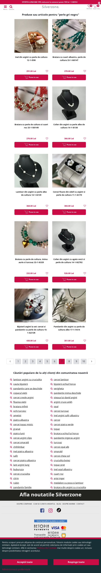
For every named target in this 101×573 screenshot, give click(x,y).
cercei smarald (19, 442)
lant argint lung (19, 464)
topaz (55, 429)
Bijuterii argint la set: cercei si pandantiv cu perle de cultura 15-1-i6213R (31, 329)
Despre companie (24, 504)
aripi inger (58, 478)
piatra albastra (19, 420)
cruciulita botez (60, 460)
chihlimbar (17, 446)
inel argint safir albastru (65, 415)
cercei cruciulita (20, 473)
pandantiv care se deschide (26, 388)
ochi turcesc (18, 411)
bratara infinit (19, 406)
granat (15, 429)
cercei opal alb (60, 446)
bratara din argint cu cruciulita (68, 487)
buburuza (17, 469)
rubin (14, 482)
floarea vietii (18, 402)
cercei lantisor (60, 379)
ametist (15, 415)
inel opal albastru (61, 469)
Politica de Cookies (47, 547)
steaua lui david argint (64, 397)
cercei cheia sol (60, 455)
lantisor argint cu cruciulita (26, 379)
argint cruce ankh (61, 402)
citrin (14, 478)
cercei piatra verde (62, 424)
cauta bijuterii (19, 384)
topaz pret (58, 464)
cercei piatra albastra (23, 460)
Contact (80, 504)
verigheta (57, 388)
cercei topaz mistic (21, 424)
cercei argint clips (21, 438)
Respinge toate (76, 562)
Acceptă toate (24, 562)
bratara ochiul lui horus (65, 433)
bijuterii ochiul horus (63, 384)
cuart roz (57, 473)
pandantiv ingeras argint (65, 438)
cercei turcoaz (60, 411)
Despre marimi (68, 504)
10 (83, 361)
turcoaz (56, 442)
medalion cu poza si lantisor (67, 482)
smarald (56, 451)
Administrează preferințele (16, 569)
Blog (59, 504)
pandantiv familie (21, 487)
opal (54, 406)
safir (14, 455)
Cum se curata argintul (44, 504)
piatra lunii (17, 433)
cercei (55, 420)
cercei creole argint (22, 397)
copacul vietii (18, 393)
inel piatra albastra (21, 451)
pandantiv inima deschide (66, 393)
